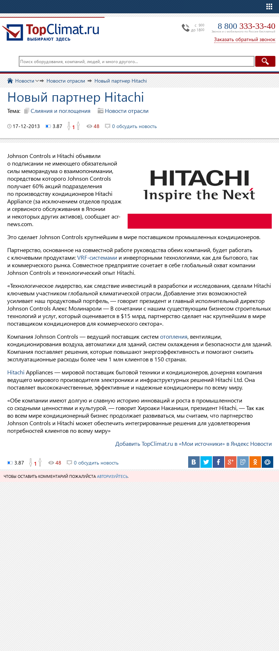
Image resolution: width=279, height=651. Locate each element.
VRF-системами (97, 257)
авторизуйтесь (112, 476)
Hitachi (16, 372)
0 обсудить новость (134, 126)
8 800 (246, 26)
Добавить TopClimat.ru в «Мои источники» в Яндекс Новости (193, 443)
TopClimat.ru (50, 32)
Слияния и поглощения (60, 110)
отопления (173, 336)
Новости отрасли (127, 110)
